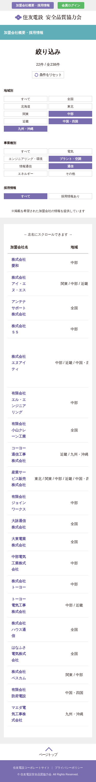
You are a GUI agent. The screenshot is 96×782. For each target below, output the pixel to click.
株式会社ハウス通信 (19, 629)
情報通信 (25, 166)
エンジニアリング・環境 (25, 159)
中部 (70, 114)
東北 (70, 106)
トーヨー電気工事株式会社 (19, 605)
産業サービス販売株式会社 (19, 478)
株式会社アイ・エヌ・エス (19, 283)
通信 (70, 166)
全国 (70, 99)
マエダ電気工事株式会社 (19, 714)
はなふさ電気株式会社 (19, 653)
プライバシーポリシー (69, 767)
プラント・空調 (70, 159)
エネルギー (25, 174)
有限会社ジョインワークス (19, 502)
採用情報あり (70, 196)
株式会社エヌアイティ (19, 362)
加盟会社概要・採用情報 (33, 5)
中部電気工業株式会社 (19, 563)
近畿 (26, 121)
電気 (70, 151)
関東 (26, 114)
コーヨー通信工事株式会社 (19, 454)
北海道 (25, 106)
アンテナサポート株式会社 (19, 308)
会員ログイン (71, 5)
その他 (70, 174)
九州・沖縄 (25, 129)
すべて (25, 99)
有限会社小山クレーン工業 (19, 430)
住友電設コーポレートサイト (31, 767)
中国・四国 (70, 121)
